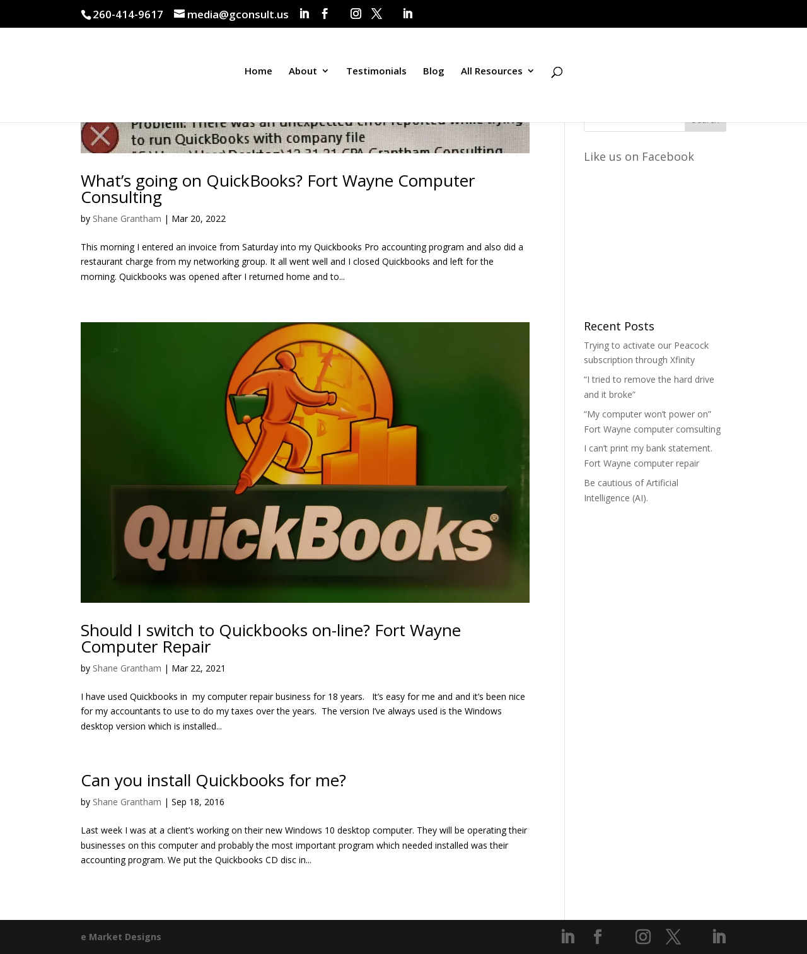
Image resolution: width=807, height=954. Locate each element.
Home (258, 71)
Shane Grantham (127, 218)
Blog (433, 71)
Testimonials (376, 71)
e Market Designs (121, 937)
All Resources (492, 71)
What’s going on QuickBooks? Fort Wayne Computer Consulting (278, 188)
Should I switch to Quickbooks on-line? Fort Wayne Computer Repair (271, 638)
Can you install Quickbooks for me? (213, 780)
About (303, 71)
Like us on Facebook (639, 156)
